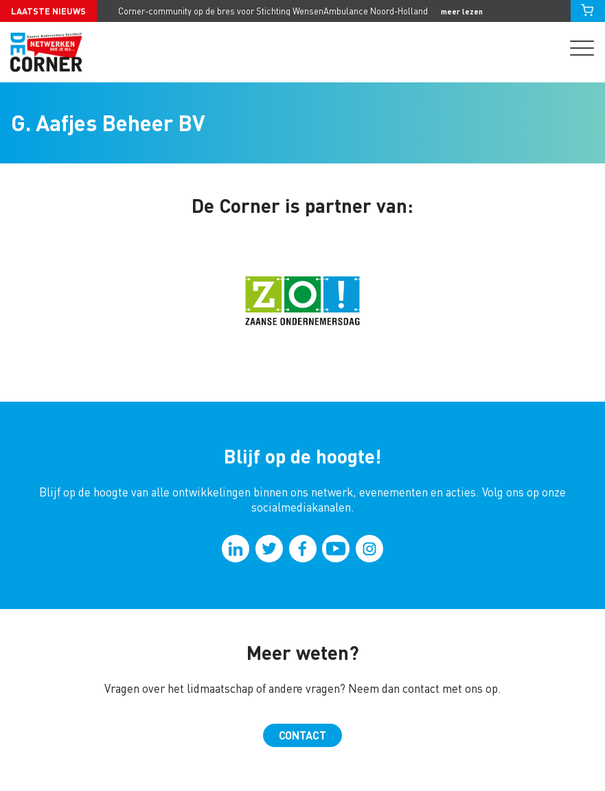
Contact (302, 735)
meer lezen (462, 11)
